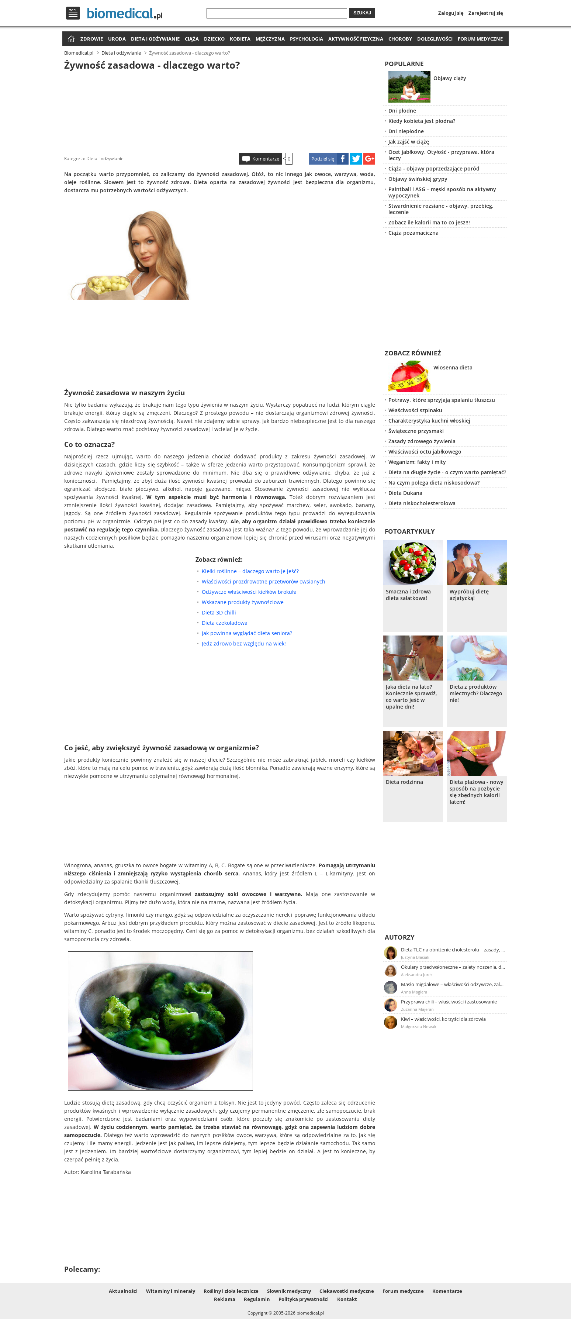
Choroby (400, 38)
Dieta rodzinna (404, 782)
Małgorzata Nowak (418, 1026)
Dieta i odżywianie (155, 38)
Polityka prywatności (303, 1299)
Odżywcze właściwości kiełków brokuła (249, 591)
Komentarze (265, 158)
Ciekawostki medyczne (346, 1291)
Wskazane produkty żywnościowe (243, 602)
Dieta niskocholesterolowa (422, 503)
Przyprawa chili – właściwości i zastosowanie (449, 1001)
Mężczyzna (270, 38)
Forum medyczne (480, 38)
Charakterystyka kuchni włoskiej (429, 420)
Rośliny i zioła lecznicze (231, 1291)
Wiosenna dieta (453, 367)
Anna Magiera (414, 992)
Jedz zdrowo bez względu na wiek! (244, 643)
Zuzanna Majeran (417, 1009)
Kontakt (347, 1299)
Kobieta (240, 38)
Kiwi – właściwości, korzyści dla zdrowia (443, 1019)
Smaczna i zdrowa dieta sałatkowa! (408, 595)
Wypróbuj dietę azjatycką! (469, 595)
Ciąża (192, 38)
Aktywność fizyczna (355, 38)
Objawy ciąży (449, 78)
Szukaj (362, 13)
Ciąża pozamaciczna (413, 232)
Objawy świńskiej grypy (417, 178)
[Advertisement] (220, 110)
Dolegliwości (435, 38)
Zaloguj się (451, 13)
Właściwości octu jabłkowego (424, 451)
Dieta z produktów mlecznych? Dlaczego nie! (476, 693)
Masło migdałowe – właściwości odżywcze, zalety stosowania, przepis (453, 984)
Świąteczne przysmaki (416, 430)
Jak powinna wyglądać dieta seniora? (247, 633)
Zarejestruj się (485, 13)
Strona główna (70, 39)
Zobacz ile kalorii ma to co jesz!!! (429, 222)
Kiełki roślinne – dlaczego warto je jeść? (250, 571)
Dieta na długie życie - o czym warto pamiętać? (447, 472)
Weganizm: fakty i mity (417, 461)
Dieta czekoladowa (225, 622)
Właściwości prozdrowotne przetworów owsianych (263, 581)
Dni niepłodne (406, 131)
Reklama (224, 1299)
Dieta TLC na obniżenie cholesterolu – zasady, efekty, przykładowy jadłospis (453, 949)
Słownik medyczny (289, 1291)
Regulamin (257, 1299)
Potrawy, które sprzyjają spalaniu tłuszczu (441, 399)
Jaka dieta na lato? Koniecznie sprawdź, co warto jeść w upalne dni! (411, 696)
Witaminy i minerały (170, 1291)
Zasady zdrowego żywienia (422, 441)
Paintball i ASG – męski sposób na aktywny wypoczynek (442, 192)
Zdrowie (91, 38)
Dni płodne (402, 110)
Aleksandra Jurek (417, 974)
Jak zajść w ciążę (408, 141)
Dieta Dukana (405, 492)
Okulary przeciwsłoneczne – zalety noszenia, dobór (453, 967)
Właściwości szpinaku (415, 410)
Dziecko (214, 38)
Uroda (117, 38)
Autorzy (400, 937)
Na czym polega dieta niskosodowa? (434, 482)
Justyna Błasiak (415, 957)
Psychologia (306, 38)
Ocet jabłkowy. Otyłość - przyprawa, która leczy (441, 155)
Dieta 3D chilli (219, 612)
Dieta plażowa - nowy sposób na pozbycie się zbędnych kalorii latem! (476, 792)
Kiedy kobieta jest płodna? (421, 120)
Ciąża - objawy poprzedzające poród (434, 168)
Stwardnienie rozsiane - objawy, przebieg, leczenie (441, 209)
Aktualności (123, 1291)
